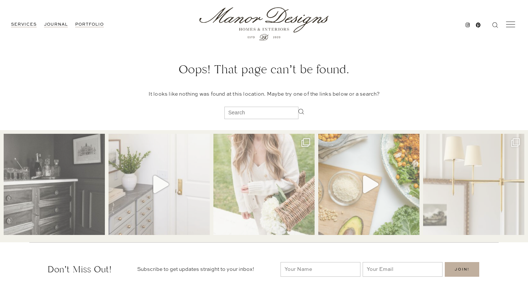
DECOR (425, 260)
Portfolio (89, 25)
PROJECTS (429, 275)
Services (24, 25)
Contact (367, 260)
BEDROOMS (430, 268)
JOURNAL (56, 25)
